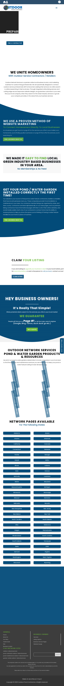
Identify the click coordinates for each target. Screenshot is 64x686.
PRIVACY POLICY (37, 679)
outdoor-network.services (10, 651)
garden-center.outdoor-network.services (14, 658)
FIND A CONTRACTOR (15, 43)
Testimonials (6, 642)
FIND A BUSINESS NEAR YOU (13, 220)
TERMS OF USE (26, 679)
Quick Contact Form (61, 346)
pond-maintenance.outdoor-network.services (15, 656)
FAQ (4, 644)
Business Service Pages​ (40, 642)
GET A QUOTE (32, 329)
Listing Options (37, 639)
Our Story (5, 639)
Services (36, 637)
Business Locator (7, 646)
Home (4, 635)
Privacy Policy (30, 670)
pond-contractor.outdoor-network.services (15, 653)
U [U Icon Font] (59, 2)
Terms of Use (38, 670)
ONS (53, 682)
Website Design (38, 644)
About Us (5, 637)
